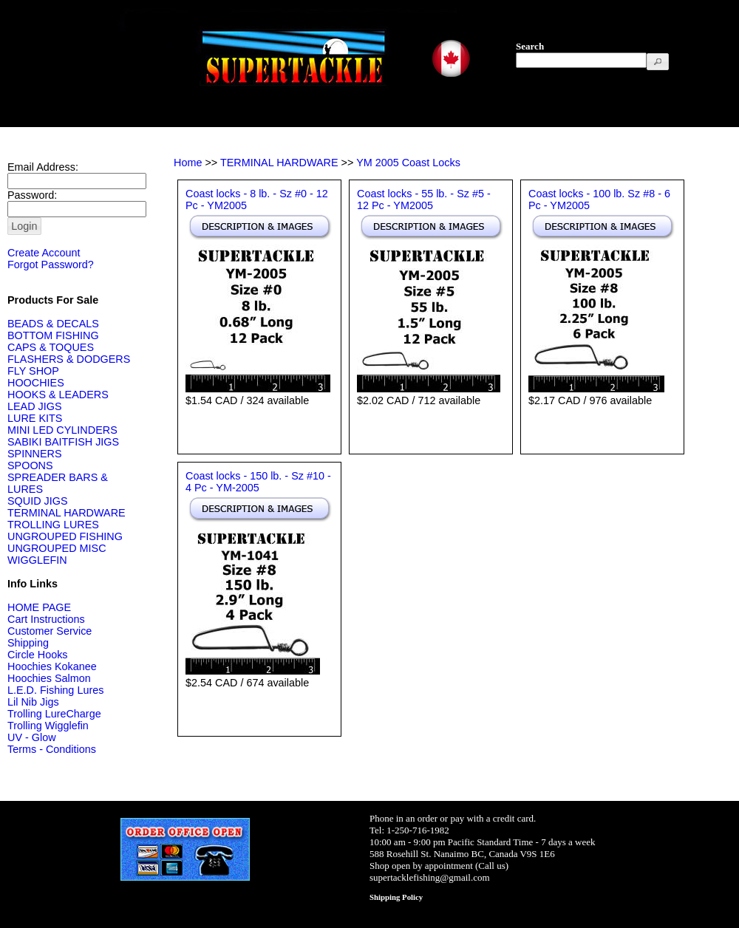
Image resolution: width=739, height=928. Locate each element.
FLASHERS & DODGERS (68, 359)
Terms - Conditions (51, 749)
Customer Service (49, 631)
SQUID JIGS (37, 501)
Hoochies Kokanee (52, 666)
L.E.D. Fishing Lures (55, 690)
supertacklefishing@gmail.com (430, 877)
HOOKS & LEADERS (58, 394)
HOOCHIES (35, 383)
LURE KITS (34, 418)
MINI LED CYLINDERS (62, 430)
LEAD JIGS (34, 406)
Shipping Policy (396, 897)
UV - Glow (31, 737)
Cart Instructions (46, 619)
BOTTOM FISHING (53, 335)
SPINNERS (34, 454)
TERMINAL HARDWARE (66, 513)
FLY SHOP (33, 371)
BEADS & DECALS (53, 324)
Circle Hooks (37, 655)
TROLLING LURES (53, 524)
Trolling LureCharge (54, 714)
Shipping (28, 643)
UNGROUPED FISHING (65, 536)
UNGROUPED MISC (56, 548)
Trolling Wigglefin (48, 725)
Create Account (43, 253)
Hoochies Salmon (49, 678)
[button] (658, 61)
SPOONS (30, 465)
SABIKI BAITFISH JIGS (63, 442)
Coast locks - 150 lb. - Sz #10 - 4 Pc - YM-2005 (258, 482)
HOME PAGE (39, 607)
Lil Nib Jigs (33, 702)
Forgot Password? (50, 264)
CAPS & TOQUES (50, 347)
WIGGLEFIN (37, 560)
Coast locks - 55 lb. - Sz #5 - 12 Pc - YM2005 (424, 199)
